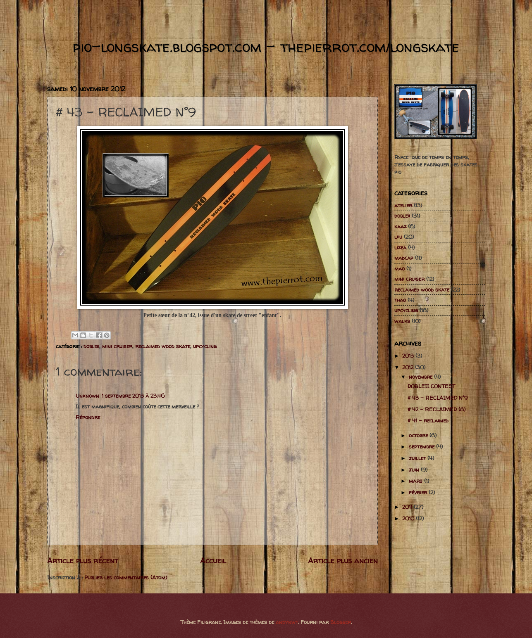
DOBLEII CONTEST (431, 386)
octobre (419, 435)
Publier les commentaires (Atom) (125, 577)
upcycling (205, 346)
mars (416, 480)
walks (402, 321)
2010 (409, 518)
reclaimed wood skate (162, 346)
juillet (418, 458)
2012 (408, 367)
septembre (422, 446)
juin (415, 469)
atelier (403, 205)
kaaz (400, 226)
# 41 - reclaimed (428, 420)
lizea (400, 247)
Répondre (88, 417)
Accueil (213, 560)
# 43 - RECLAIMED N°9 (438, 397)
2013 (408, 355)
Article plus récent (82, 560)
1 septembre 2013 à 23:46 (133, 395)
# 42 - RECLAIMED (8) (436, 409)
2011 (408, 506)
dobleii (91, 346)
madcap (403, 257)
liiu (398, 236)
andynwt (287, 622)
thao (400, 300)
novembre (421, 376)
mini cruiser (117, 346)
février (419, 492)
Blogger (340, 622)
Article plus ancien (343, 560)
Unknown (87, 395)
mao (399, 268)
